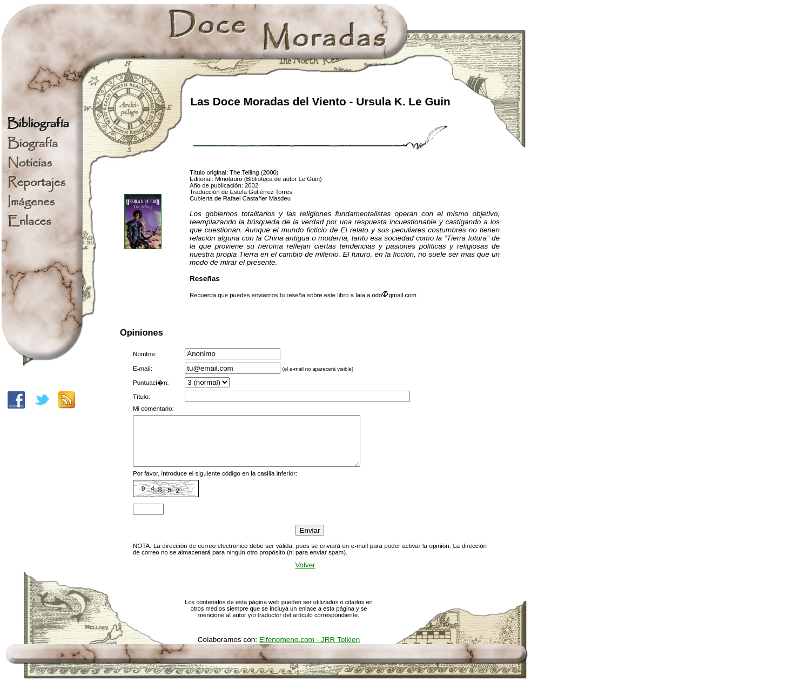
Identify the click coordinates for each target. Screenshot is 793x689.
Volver (305, 575)
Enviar (310, 540)
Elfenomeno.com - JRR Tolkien (309, 649)
